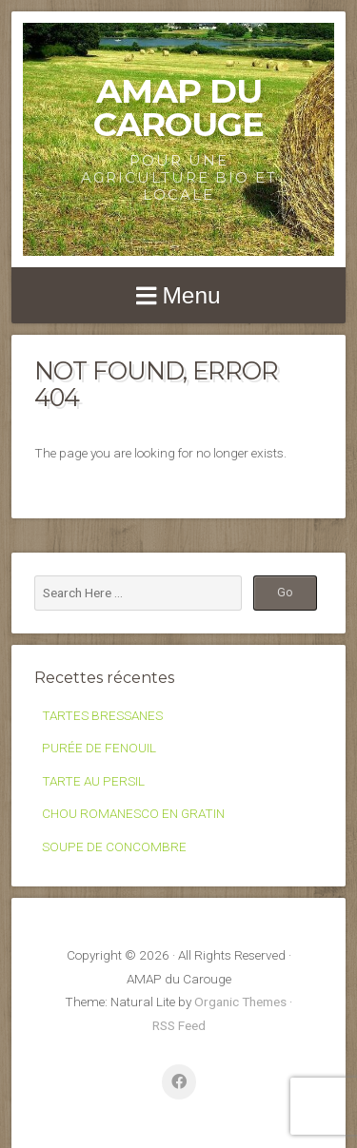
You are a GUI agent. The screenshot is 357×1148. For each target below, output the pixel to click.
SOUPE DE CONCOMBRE (114, 846)
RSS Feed (179, 1025)
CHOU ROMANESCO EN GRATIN (133, 813)
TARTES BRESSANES (102, 715)
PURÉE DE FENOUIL (99, 747)
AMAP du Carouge (178, 107)
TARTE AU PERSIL (93, 780)
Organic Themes (240, 1001)
